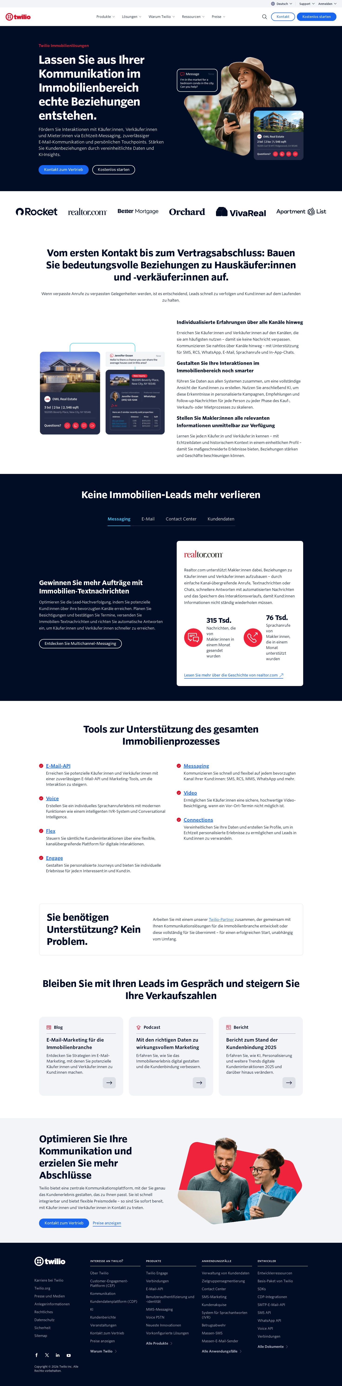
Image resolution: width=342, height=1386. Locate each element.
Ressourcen (193, 17)
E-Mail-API (58, 766)
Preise (218, 17)
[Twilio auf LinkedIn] (59, 1355)
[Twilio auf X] (48, 1355)
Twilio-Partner (221, 919)
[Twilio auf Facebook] (37, 1355)
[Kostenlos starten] (316, 17)
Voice (52, 798)
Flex (50, 831)
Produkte (105, 17)
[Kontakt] (283, 17)
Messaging (196, 766)
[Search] (264, 16)
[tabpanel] (171, 613)
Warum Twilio (162, 17)
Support (307, 4)
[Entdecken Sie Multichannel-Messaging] (80, 643)
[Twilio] (18, 16)
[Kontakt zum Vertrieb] (64, 169)
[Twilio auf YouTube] (69, 1355)
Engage (54, 858)
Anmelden (327, 4)
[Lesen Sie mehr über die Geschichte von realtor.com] (233, 675)
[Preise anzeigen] (107, 1223)
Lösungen (131, 17)
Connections (198, 820)
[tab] (119, 521)
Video (190, 793)
